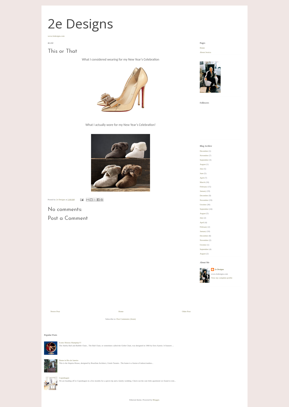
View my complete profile (221, 278)
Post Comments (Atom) (126, 319)
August (203, 164)
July (201, 169)
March (202, 182)
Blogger (156, 400)
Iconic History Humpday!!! (70, 342)
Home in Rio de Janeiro (68, 360)
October (203, 204)
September (204, 160)
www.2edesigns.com (56, 36)
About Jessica (205, 52)
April (202, 178)
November (204, 155)
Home (121, 311)
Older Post (186, 311)
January (203, 191)
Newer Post (55, 311)
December (204, 151)
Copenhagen (64, 378)
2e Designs (80, 23)
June (201, 173)
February (203, 187)
